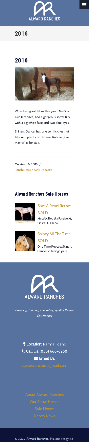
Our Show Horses (44, 401)
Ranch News (23, 170)
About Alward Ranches (44, 394)
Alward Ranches (44, 11)
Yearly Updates (42, 170)
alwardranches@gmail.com (44, 365)
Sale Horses (44, 408)
